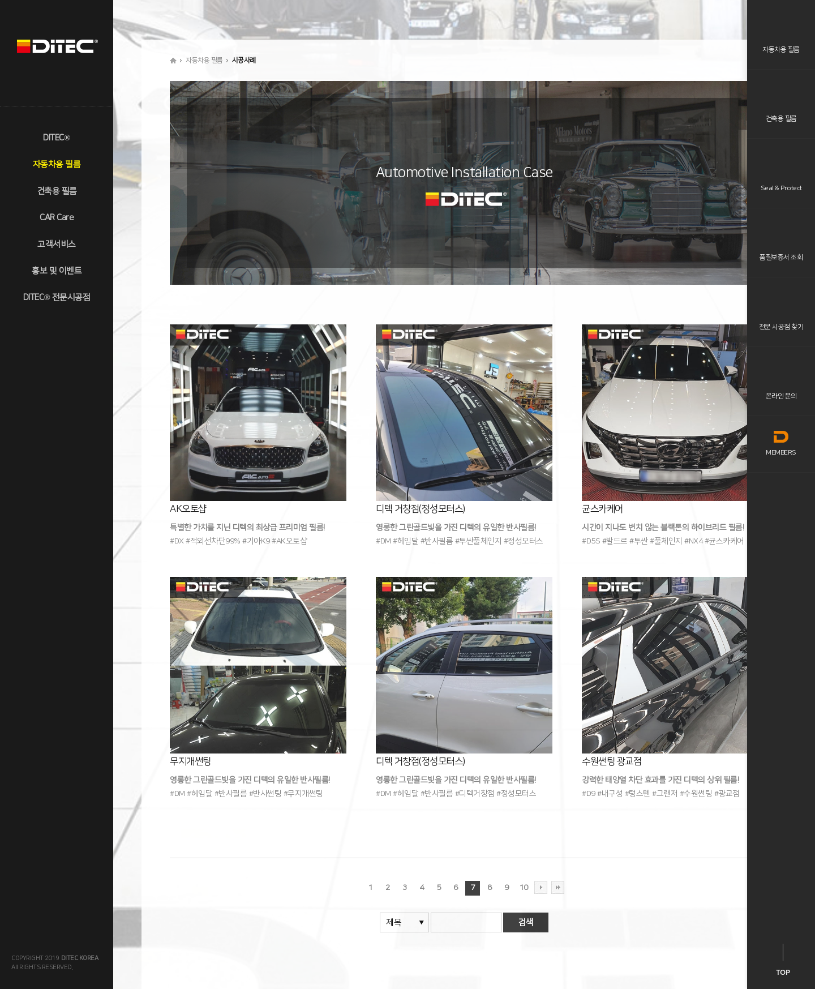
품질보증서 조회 (781, 257)
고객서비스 (56, 244)
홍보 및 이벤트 (57, 271)
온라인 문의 (781, 396)
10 (524, 887)
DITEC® (56, 138)
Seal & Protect (781, 188)
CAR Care (57, 217)
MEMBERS (781, 443)
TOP (783, 972)
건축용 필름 (57, 191)
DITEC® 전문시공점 (56, 297)
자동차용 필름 (57, 164)
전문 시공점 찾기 (781, 327)
